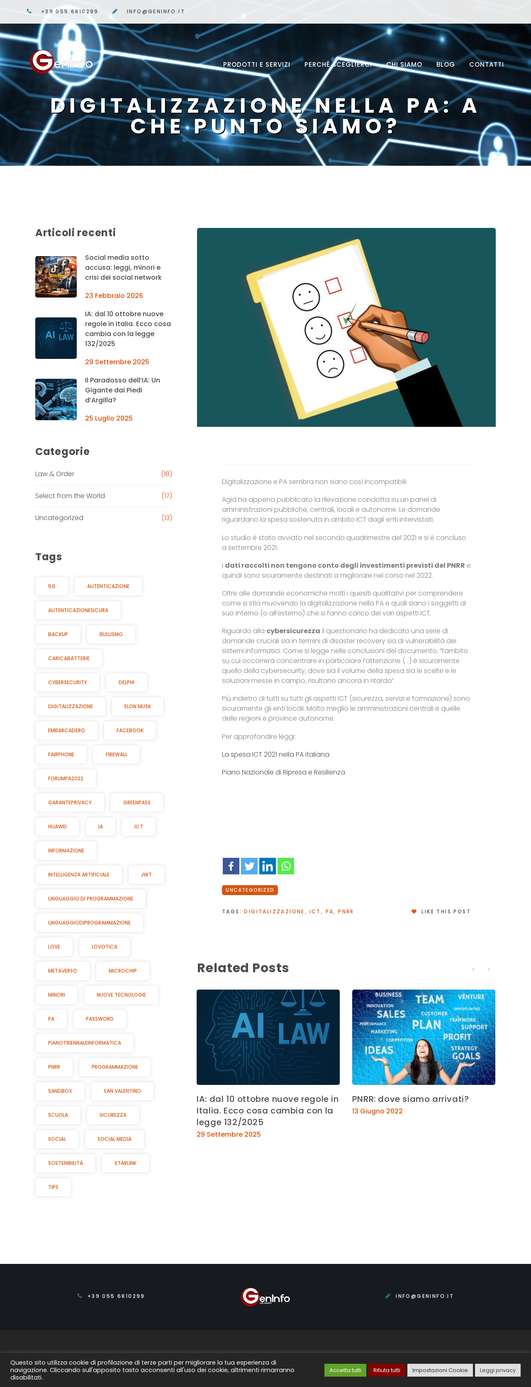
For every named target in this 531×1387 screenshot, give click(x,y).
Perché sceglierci (338, 64)
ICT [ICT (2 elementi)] (138, 826)
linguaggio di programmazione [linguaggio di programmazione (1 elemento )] (90, 898)
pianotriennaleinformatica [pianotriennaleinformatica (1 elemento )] (84, 1042)
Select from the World (70, 496)
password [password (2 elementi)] (100, 1018)
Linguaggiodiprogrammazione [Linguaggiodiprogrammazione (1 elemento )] (89, 922)
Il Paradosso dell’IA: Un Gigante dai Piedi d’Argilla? (122, 390)
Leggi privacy (498, 1370)
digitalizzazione (274, 911)
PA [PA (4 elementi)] (51, 1018)
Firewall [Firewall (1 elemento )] (116, 754)
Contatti (486, 64)
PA (330, 911)
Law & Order (54, 474)
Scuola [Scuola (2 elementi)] (58, 1114)
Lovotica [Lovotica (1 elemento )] (104, 946)
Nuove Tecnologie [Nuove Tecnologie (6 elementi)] (121, 994)
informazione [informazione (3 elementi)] (66, 850)
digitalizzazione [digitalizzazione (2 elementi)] (70, 706)
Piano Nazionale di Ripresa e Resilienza (283, 772)
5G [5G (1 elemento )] (52, 586)
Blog (445, 64)
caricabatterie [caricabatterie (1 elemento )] (69, 658)
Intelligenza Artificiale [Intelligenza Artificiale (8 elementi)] (79, 874)
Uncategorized (250, 889)
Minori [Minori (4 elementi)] (56, 994)
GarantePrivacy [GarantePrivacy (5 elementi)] (70, 802)
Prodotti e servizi (256, 64)
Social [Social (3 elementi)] (57, 1139)
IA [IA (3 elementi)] (100, 826)
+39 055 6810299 (70, 11)
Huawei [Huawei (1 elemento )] (57, 826)
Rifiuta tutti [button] (386, 1370)
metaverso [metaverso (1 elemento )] (62, 970)
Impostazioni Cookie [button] (440, 1370)
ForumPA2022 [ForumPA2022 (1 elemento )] (65, 778)
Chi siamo (404, 64)
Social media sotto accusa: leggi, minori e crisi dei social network (123, 267)
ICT (315, 911)
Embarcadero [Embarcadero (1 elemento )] (66, 730)
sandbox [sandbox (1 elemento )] (60, 1090)
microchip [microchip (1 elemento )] (123, 970)
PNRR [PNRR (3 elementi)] (54, 1066)
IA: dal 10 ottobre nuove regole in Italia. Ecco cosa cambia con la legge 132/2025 (268, 1110)
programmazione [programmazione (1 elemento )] (115, 1066)
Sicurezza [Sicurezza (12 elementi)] (113, 1114)
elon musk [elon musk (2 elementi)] (137, 706)
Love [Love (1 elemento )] (54, 946)
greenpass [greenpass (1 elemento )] (137, 802)
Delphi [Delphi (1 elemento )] (126, 682)
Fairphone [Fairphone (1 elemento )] (61, 754)
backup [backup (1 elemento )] (58, 634)
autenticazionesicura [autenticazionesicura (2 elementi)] (78, 610)
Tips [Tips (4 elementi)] (53, 1187)
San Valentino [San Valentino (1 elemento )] (122, 1090)
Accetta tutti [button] (345, 1370)
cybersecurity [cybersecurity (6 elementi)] (67, 682)
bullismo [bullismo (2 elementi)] (111, 634)
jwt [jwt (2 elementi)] (146, 874)
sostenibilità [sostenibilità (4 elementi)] (65, 1163)
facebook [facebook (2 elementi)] (130, 730)
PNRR (346, 911)
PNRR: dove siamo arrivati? (410, 1099)
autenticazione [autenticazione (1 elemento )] (108, 586)
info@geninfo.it (156, 11)
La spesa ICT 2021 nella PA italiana (275, 754)
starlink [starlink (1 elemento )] (125, 1163)
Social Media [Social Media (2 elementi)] (114, 1139)
